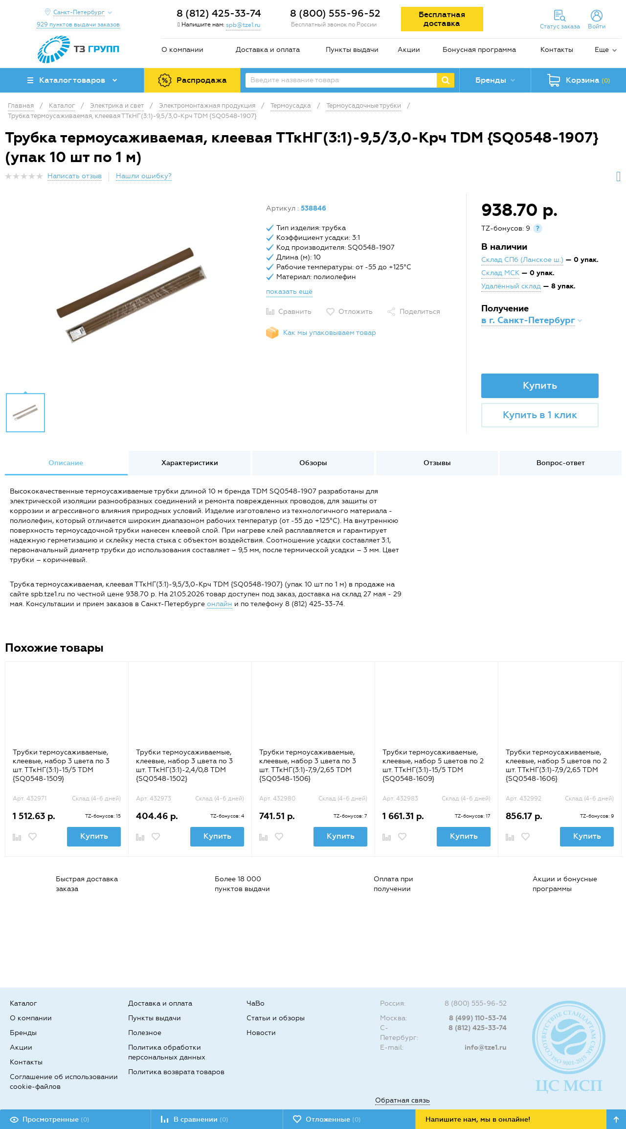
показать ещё (289, 291)
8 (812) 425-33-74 (219, 13)
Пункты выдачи (352, 50)
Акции (409, 50)
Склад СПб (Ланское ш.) (522, 260)
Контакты (556, 50)
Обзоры (313, 463)
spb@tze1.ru (243, 25)
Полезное (144, 1033)
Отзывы (437, 463)
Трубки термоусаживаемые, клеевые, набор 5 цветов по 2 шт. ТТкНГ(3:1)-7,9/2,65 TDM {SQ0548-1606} (556, 765)
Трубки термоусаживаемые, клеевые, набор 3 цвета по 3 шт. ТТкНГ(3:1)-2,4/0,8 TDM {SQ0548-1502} (184, 765)
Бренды (23, 1033)
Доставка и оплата (268, 50)
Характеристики (189, 463)
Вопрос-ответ (561, 463)
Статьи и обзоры (275, 1018)
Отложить (355, 311)
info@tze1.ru (486, 1047)
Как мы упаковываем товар (329, 333)
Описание (65, 463)
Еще (602, 50)
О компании (182, 50)
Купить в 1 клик (540, 415)
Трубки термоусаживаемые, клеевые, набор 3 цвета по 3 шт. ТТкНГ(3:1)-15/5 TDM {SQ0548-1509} (61, 765)
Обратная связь (402, 1100)
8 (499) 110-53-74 (478, 1018)
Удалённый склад (511, 286)
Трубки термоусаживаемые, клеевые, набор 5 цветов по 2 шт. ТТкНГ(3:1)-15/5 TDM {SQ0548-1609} (433, 765)
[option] (131, 295)
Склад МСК (500, 273)
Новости (261, 1033)
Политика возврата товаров (176, 1072)
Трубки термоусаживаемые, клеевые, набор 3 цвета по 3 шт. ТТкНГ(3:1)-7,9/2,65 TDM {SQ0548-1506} (307, 765)
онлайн (219, 604)
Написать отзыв (74, 176)
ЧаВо (255, 1003)
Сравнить (295, 311)
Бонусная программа (479, 50)
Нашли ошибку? (144, 176)
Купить (540, 385)
